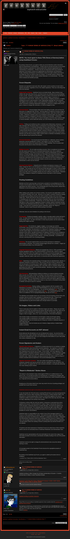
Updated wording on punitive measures (29, 496)
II (36, 480)
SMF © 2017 (35, 532)
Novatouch (21, 480)
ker (35, 480)
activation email (14, 23)
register (19, 22)
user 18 (7, 490)
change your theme (62, 23)
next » (66, 40)
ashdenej (25, 510)
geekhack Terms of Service (25, 503)
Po (34, 480)
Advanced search (52, 16)
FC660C (51, 480)
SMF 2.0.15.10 (29, 532)
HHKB (54, 480)
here (56, 289)
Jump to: (53, 522)
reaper (7, 51)
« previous (62, 40)
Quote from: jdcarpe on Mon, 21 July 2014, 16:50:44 (30, 481)
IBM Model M (40, 480)
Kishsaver (46, 480)
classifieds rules (58, 501)
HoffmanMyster (10, 467)
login (15, 22)
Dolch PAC (30, 480)
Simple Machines (41, 532)
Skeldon (58, 480)
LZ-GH (26, 480)
